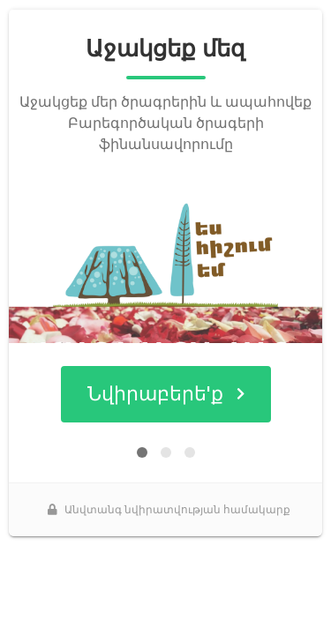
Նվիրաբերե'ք (165, 394)
